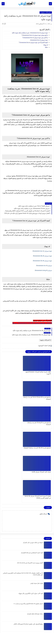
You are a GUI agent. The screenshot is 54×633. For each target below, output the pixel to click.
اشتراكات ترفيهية (45, 12)
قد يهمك (45, 45)
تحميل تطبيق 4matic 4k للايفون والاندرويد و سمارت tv (28, 530)
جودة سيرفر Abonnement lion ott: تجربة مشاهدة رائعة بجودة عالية (30, 32)
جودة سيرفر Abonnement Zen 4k (42, 260)
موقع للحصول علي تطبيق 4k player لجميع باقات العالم (28, 550)
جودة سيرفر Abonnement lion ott (39, 40)
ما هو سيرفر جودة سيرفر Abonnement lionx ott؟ (35, 35)
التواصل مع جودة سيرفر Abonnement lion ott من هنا (32, 323)
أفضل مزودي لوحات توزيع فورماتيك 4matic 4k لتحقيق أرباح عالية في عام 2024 (27, 213)
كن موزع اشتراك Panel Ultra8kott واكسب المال (36, 578)
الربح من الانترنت (45, 614)
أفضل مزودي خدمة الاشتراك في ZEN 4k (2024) (30, 489)
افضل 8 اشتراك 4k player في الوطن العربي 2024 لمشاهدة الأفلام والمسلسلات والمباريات (26, 211)
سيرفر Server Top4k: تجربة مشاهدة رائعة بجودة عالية (34, 206)
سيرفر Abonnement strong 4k (43, 270)
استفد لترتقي (18, 628)
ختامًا (46, 47)
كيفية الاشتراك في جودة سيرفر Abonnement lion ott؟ (33, 42)
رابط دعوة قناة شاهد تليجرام (35, 540)
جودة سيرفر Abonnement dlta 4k (42, 256)
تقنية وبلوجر (46, 621)
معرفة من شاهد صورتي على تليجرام (33, 468)
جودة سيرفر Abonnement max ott (42, 251)
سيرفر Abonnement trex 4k (44, 265)
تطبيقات (47, 618)
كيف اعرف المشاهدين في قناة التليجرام (32, 479)
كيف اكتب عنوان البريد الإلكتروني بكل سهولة (31, 519)
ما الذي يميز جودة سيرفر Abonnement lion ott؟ (35, 37)
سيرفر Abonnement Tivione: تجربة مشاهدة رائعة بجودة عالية (32, 208)
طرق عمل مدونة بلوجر (36, 509)
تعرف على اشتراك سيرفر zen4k (41, 422)
